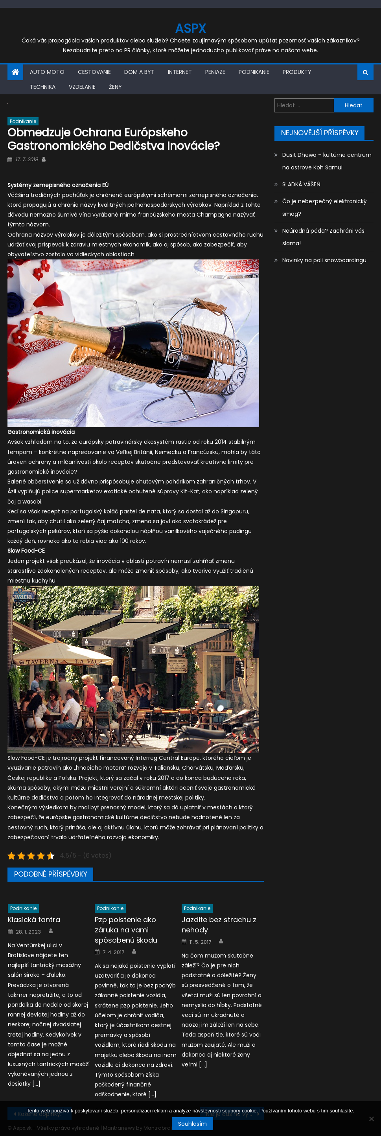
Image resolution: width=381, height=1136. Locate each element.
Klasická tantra (34, 920)
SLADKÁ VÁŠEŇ (301, 184)
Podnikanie (254, 72)
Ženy (115, 87)
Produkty (297, 72)
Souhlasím (192, 1124)
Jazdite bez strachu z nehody (219, 925)
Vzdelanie (82, 87)
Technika (42, 87)
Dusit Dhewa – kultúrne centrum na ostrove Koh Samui (327, 161)
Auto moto (47, 72)
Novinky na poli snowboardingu (324, 260)
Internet (180, 72)
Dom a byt (139, 72)
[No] (371, 1119)
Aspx (190, 28)
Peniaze (215, 72)
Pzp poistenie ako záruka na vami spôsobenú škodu (126, 930)
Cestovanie (94, 72)
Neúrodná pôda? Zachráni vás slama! (323, 237)
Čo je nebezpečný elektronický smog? (324, 207)
